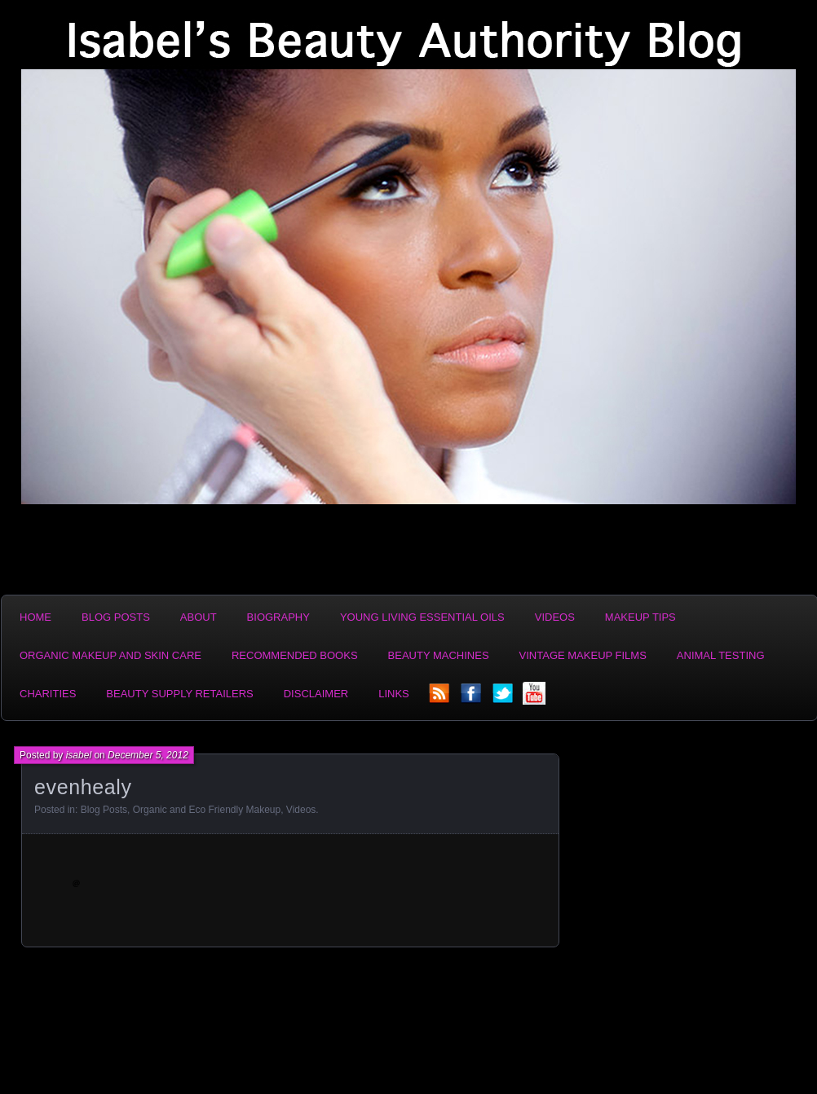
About (198, 617)
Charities (48, 694)
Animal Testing (721, 655)
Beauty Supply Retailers (179, 694)
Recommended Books (295, 655)
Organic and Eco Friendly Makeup (206, 809)
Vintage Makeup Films (583, 655)
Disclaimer (316, 694)
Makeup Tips (640, 617)
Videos (555, 617)
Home (35, 617)
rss (440, 698)
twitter (504, 698)
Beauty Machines (438, 655)
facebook (472, 698)
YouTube (536, 698)
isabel (78, 755)
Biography (278, 617)
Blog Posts (116, 617)
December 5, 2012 (148, 755)
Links (393, 694)
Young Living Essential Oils (422, 617)
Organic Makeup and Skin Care (110, 655)
